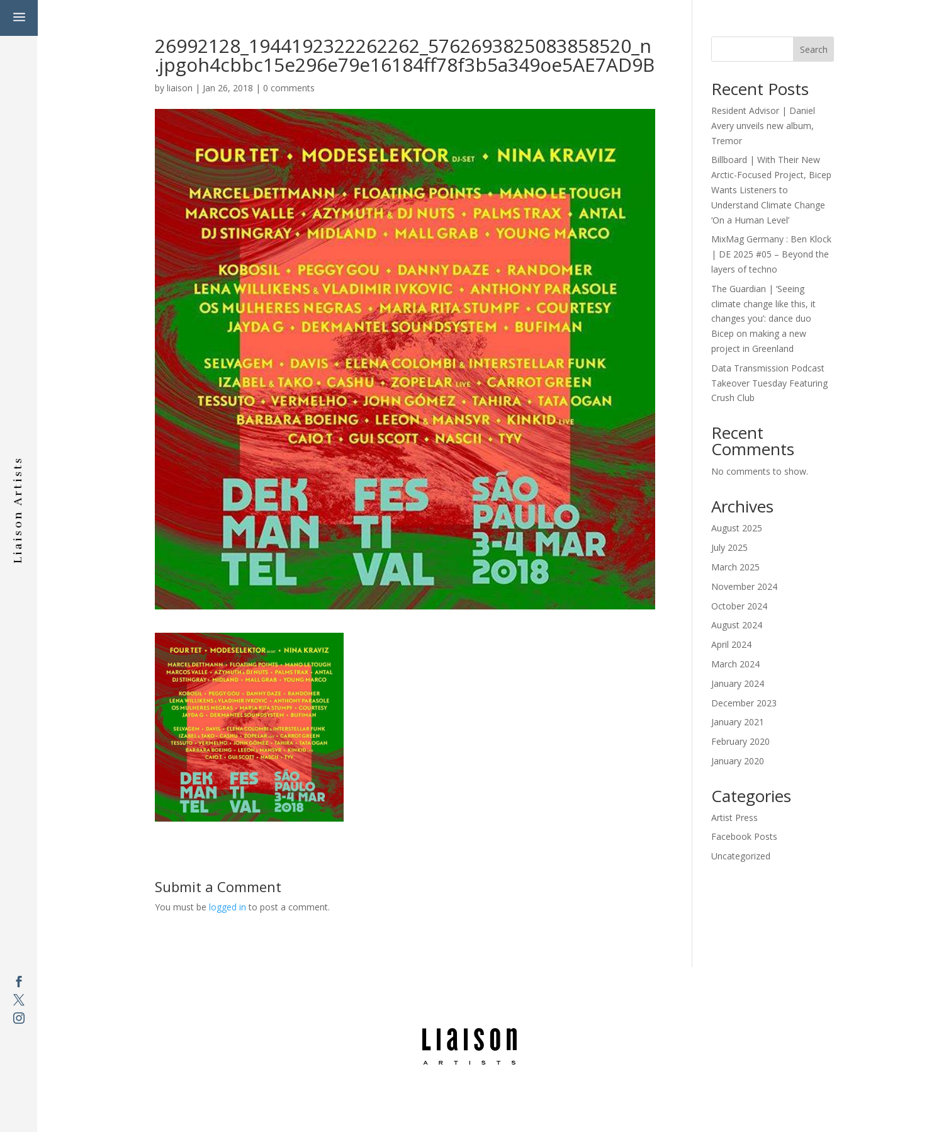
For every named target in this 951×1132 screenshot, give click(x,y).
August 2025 (736, 528)
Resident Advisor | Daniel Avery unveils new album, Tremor (763, 126)
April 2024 (731, 644)
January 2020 (737, 761)
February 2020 (740, 741)
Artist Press (734, 818)
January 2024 (737, 683)
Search (814, 49)
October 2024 (739, 606)
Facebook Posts (744, 836)
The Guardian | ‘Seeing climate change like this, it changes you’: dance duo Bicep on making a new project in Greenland (763, 318)
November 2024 (744, 586)
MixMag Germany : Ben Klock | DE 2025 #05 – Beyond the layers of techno (771, 254)
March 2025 (735, 567)
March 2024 (735, 664)
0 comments (289, 88)
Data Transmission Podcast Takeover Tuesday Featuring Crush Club (769, 383)
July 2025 (729, 547)
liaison (180, 88)
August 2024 (736, 625)
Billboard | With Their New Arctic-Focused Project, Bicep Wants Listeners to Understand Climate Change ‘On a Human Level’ (771, 189)
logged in (227, 907)
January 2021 (737, 722)
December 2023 (744, 703)
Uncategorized (740, 856)
